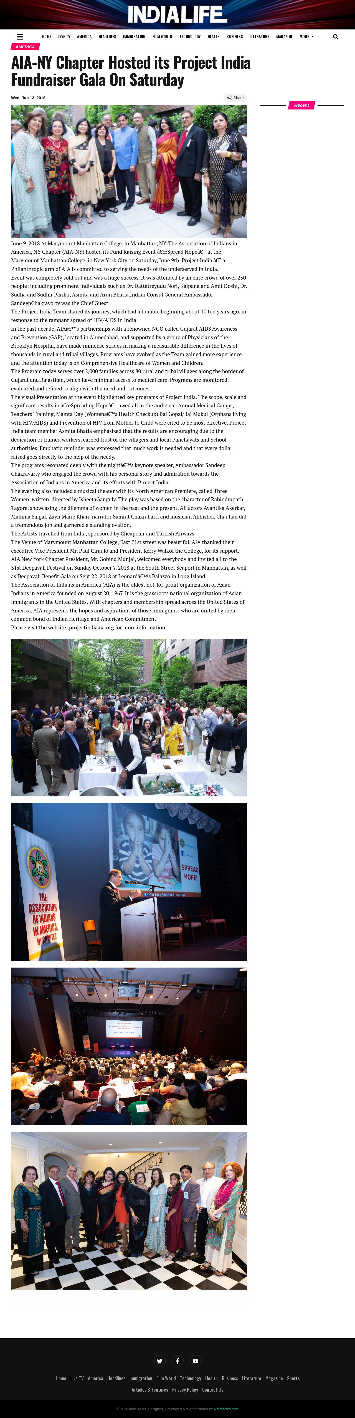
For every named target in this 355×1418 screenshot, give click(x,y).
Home (46, 36)
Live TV (64, 36)
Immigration (134, 36)
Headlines (107, 36)
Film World (163, 36)
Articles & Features (150, 1389)
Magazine (284, 36)
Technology (190, 36)
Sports (293, 1378)
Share (235, 97)
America (84, 36)
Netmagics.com (226, 1409)
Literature (259, 36)
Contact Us (212, 1389)
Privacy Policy (185, 1389)
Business (234, 36)
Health (214, 36)
